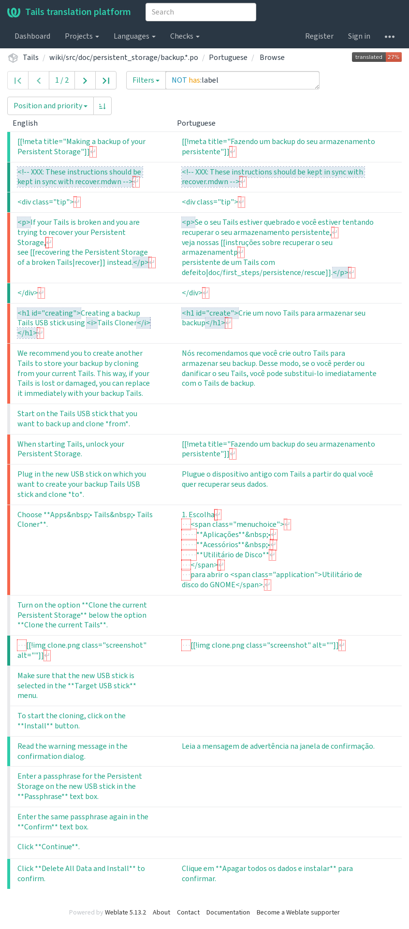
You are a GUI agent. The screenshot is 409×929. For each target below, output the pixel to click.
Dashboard (32, 36)
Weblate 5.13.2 (125, 912)
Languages (135, 36)
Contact (188, 912)
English (29, 123)
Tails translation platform (69, 12)
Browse (272, 57)
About (161, 912)
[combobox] (201, 12)
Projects (82, 36)
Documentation (228, 912)
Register (319, 36)
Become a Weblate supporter (298, 912)
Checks (185, 36)
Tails (31, 57)
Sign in (359, 36)
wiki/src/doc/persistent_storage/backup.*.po (123, 57)
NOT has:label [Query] (242, 80)
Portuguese (228, 57)
